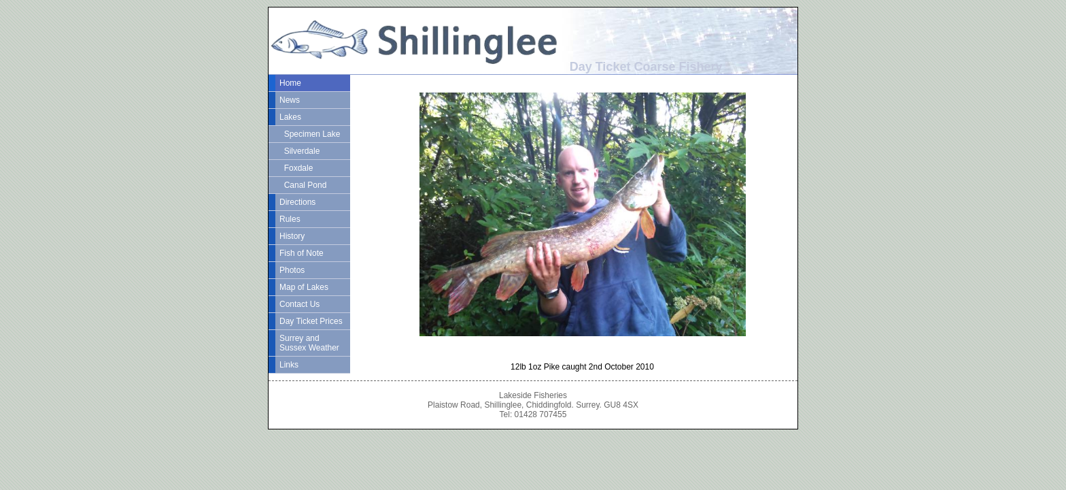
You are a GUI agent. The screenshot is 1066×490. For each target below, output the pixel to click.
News (289, 100)
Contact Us (299, 304)
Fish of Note (301, 253)
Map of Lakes (303, 287)
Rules (289, 219)
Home (290, 83)
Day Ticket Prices (311, 321)
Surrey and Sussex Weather (309, 343)
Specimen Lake (309, 134)
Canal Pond (302, 185)
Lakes (290, 117)
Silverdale (299, 151)
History (292, 236)
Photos (292, 270)
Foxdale (296, 168)
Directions (297, 202)
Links (288, 365)
